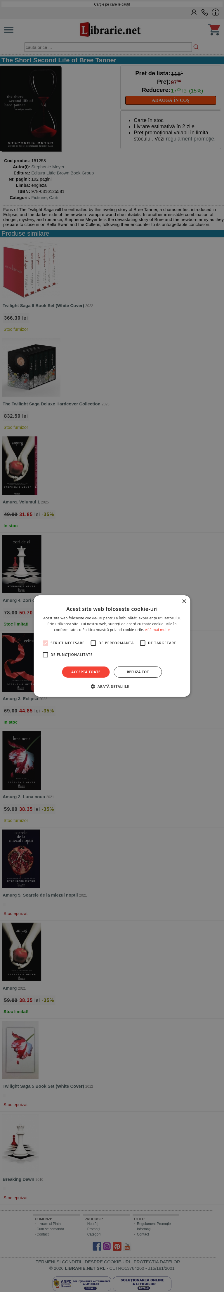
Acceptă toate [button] (85, 671)
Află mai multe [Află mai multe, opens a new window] (157, 629)
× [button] (184, 601)
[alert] (112, 646)
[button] (112, 686)
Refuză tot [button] (138, 671)
